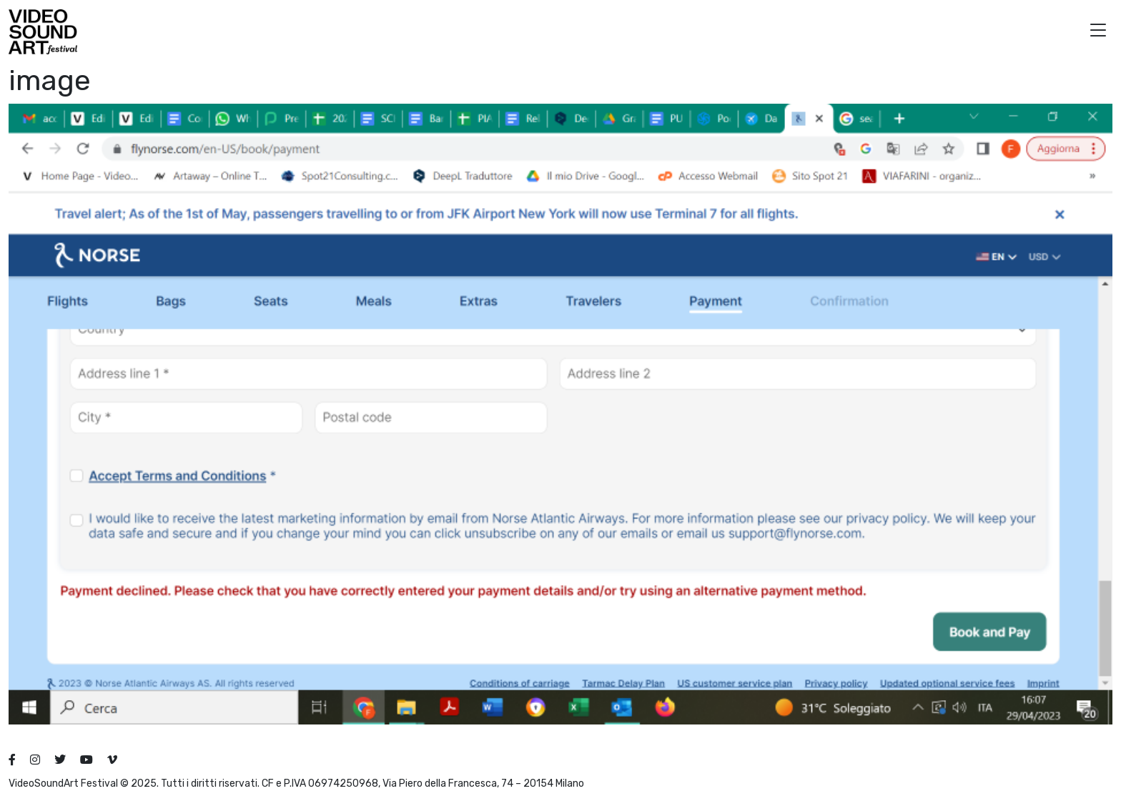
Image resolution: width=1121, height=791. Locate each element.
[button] (1098, 31)
